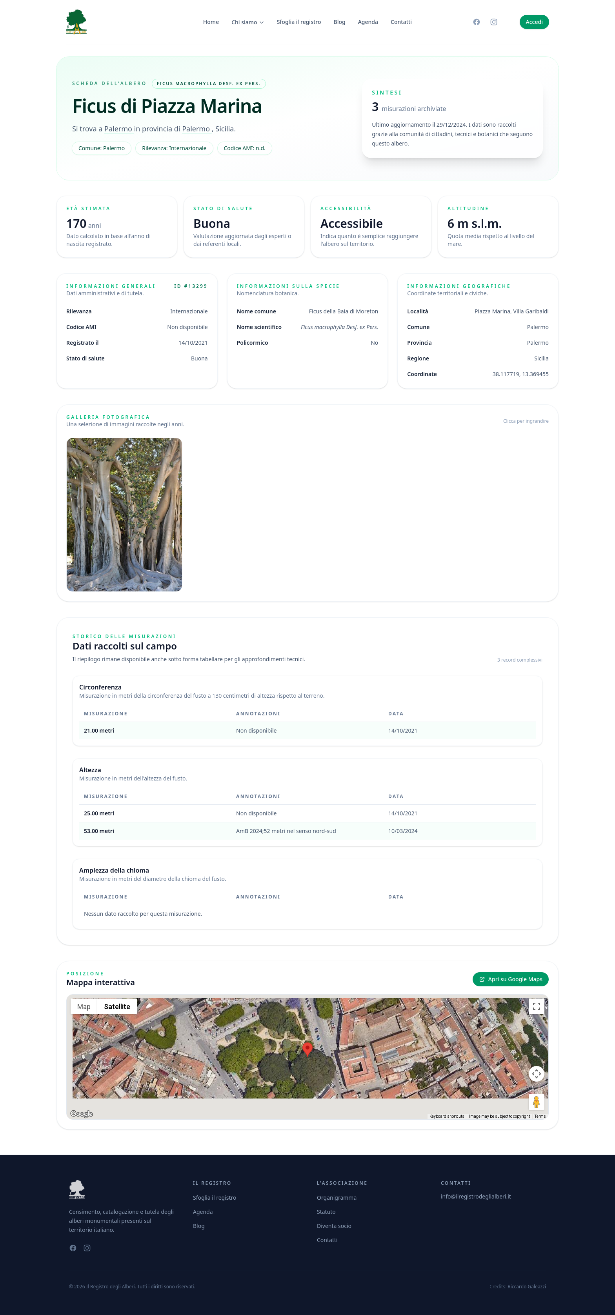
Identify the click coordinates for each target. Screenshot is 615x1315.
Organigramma (337, 1197)
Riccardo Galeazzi (527, 1286)
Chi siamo (247, 22)
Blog (340, 21)
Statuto (326, 1211)
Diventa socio (334, 1226)
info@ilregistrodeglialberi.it (476, 1196)
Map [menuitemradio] (84, 1006)
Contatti (401, 21)
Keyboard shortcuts (446, 1116)
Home (211, 21)
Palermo (119, 128)
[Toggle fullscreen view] (536, 1006)
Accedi (534, 21)
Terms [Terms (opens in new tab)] (540, 1116)
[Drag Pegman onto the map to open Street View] (536, 1102)
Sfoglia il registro (299, 21)
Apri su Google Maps (510, 979)
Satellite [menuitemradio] (117, 1006)
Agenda (368, 21)
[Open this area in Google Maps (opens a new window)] (82, 1114)
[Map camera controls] (536, 1074)
